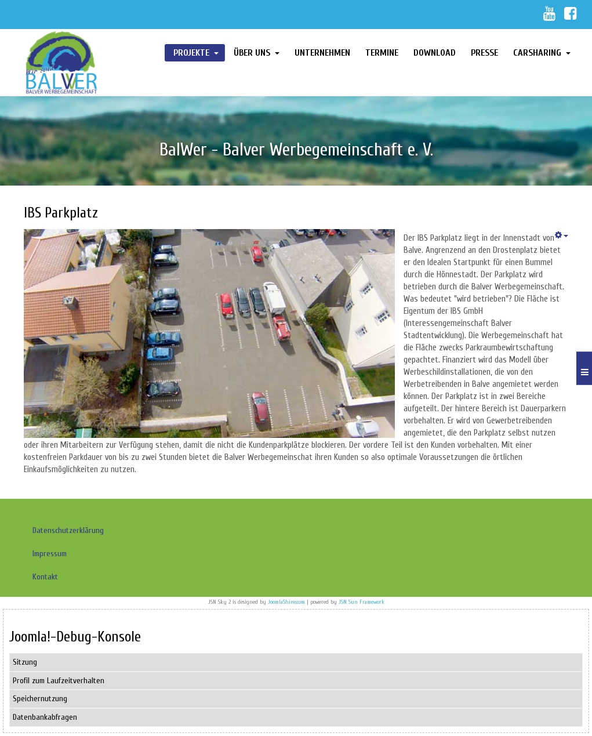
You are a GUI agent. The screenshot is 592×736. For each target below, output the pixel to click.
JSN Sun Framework (361, 602)
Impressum (49, 554)
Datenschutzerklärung (68, 530)
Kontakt (45, 577)
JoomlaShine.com (286, 602)
